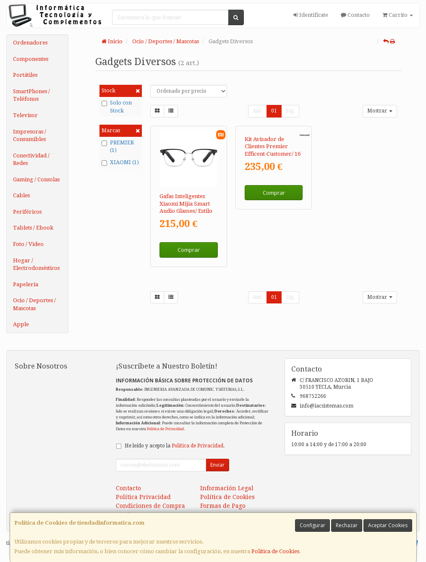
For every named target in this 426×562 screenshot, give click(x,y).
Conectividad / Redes (31, 159)
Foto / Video (28, 244)
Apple (21, 324)
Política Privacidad (143, 497)
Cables (21, 195)
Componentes (30, 59)
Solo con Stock (117, 106)
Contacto (355, 15)
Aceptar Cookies (388, 525)
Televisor (25, 115)
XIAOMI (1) (120, 162)
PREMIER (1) (118, 146)
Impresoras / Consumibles (29, 135)
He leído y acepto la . (175, 446)
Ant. (257, 111)
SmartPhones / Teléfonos (31, 95)
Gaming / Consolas (36, 179)
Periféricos (27, 212)
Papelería (25, 284)
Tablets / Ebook (33, 228)
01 (274, 111)
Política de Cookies (275, 551)
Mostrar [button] (379, 111)
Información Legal (227, 488)
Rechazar (347, 525)
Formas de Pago (223, 505)
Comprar (189, 250)
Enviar (217, 464)
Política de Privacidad (165, 428)
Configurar (312, 525)
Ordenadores (30, 42)
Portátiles (25, 75)
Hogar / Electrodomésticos (36, 264)
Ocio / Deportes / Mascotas (34, 304)
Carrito (397, 15)
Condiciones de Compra (150, 505)
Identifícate (310, 15)
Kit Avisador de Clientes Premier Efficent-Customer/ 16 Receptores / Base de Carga (273, 210)
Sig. (290, 111)
